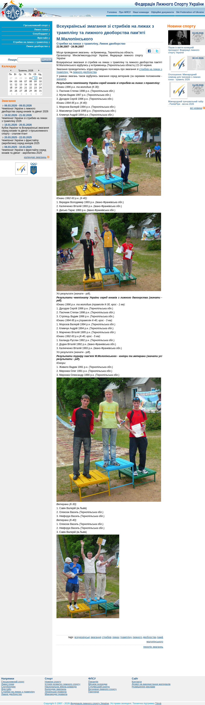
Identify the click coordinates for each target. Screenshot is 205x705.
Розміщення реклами (143, 686)
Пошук (12, 59)
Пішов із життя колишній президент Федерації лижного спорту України (183, 50)
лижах (115, 637)
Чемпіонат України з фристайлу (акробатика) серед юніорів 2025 (21, 142)
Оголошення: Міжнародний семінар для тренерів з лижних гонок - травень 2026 (184, 77)
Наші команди (141, 12)
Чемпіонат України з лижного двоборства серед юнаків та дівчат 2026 (25, 110)
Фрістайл (43, 38)
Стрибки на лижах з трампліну (31, 42)
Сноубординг (41, 33)
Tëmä (158, 703)
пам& (160, 637)
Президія (93, 681)
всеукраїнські (82, 637)
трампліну (126, 637)
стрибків (106, 637)
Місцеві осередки (97, 684)
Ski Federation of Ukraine (190, 12)
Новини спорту (53, 681)
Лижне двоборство (38, 46)
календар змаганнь (35, 157)
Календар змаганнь (55, 689)
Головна (112, 12)
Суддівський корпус (99, 686)
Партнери (93, 691)
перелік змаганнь (153, 646)
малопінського (154, 641)
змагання (96, 637)
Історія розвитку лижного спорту (62, 684)
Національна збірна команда (61, 686)
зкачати (60, 79)
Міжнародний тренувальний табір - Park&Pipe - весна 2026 (185, 102)
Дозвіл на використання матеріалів (151, 684)
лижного (137, 637)
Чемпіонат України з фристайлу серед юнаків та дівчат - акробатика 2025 (24, 151)
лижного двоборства (85, 72)
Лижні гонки (42, 29)
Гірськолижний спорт (36, 25)
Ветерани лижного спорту (102, 689)
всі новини (196, 108)
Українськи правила (56, 691)
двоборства (149, 637)
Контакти (137, 681)
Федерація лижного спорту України (89, 703)
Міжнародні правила (56, 694)
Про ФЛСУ (125, 12)
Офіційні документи (162, 12)
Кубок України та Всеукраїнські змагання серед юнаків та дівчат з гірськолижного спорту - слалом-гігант (25, 130)
